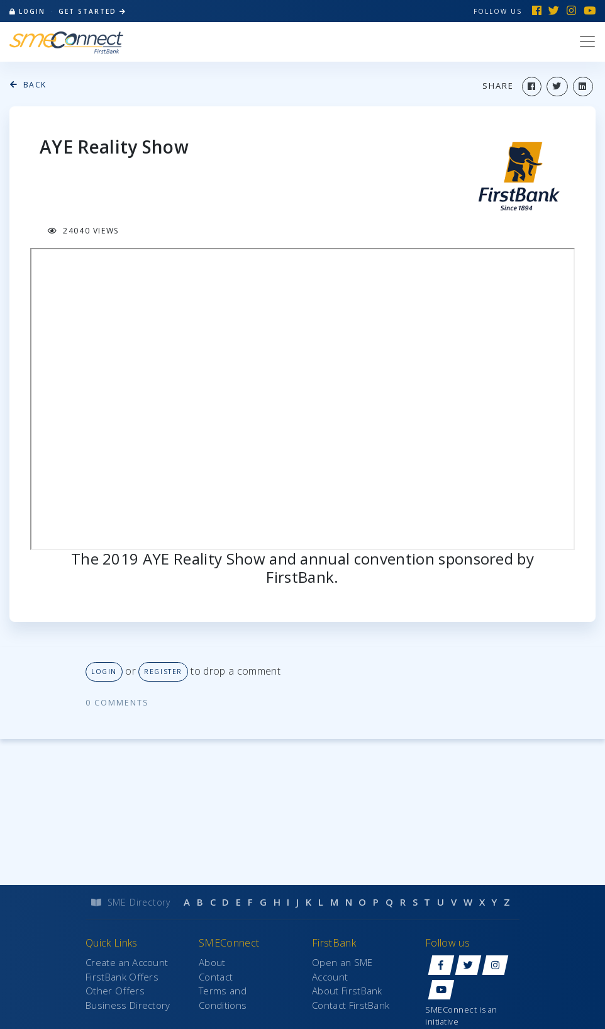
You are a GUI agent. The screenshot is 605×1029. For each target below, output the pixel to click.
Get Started (92, 11)
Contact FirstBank (350, 1005)
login (27, 11)
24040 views (83, 230)
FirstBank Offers (122, 976)
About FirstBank (347, 990)
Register (163, 671)
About (212, 962)
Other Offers (115, 990)
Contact (216, 976)
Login (104, 671)
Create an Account (127, 962)
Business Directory (128, 1005)
